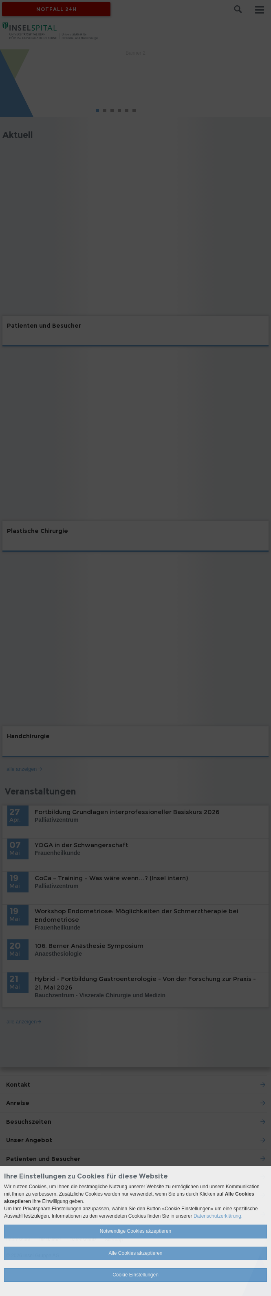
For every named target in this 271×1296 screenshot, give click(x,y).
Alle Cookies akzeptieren (135, 1253)
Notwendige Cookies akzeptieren (135, 1231)
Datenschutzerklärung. (218, 1216)
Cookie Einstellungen (135, 1275)
